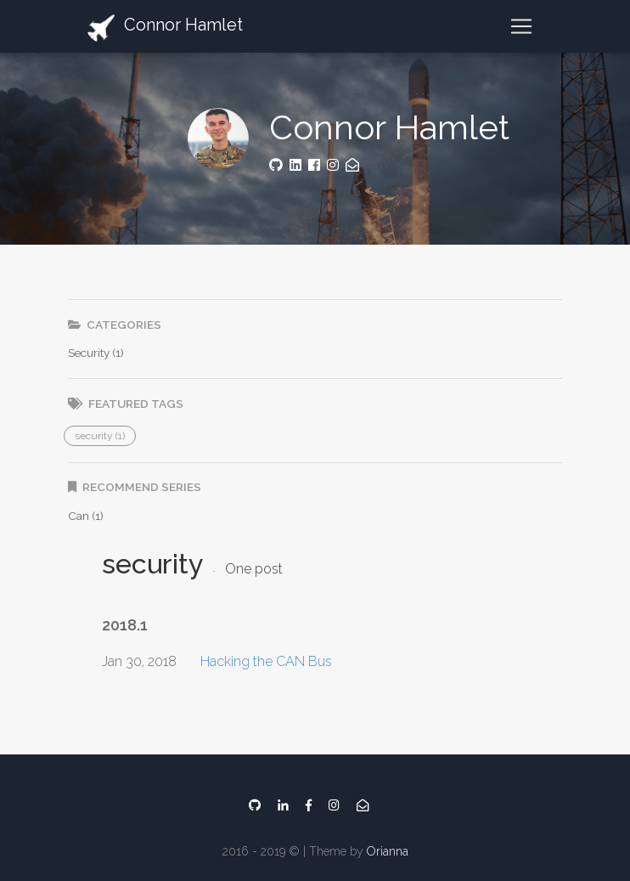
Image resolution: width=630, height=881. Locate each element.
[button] (100, 436)
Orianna (387, 851)
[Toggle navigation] (521, 26)
